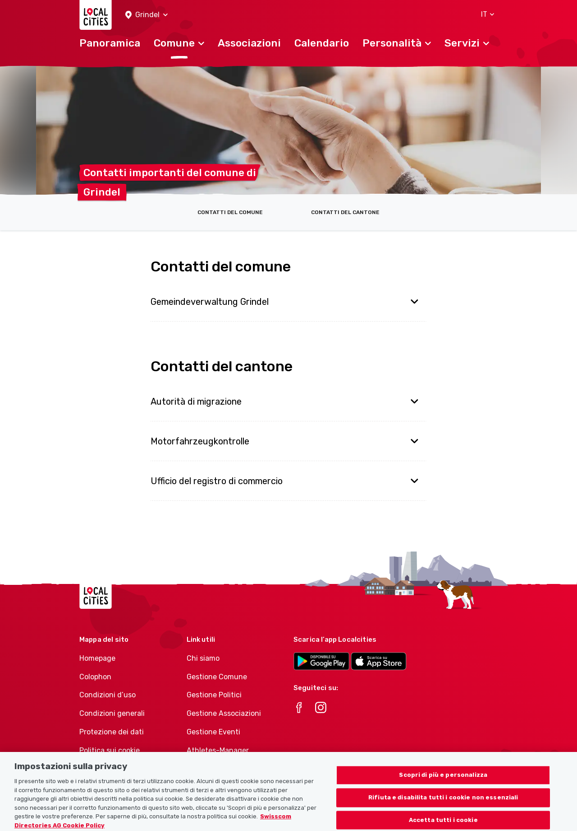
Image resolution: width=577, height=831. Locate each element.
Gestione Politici (214, 695)
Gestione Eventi (213, 732)
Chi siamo (203, 658)
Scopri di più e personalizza (443, 780)
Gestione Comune (217, 676)
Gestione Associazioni (224, 713)
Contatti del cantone (345, 212)
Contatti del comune (230, 212)
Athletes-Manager (218, 750)
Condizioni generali (112, 713)
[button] (146, 15)
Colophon (95, 676)
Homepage (97, 658)
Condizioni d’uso (107, 695)
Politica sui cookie (109, 750)
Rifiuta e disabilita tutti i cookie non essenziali (443, 802)
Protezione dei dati (111, 732)
